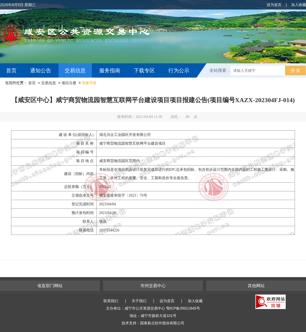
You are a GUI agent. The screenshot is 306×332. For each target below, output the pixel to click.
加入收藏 (298, 5)
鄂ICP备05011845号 (183, 308)
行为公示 (178, 70)
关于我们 (139, 301)
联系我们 (110, 301)
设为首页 (274, 5)
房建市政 (89, 83)
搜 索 (295, 70)
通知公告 (40, 70)
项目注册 (68, 83)
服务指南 (109, 70)
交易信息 (75, 70)
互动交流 (17, 85)
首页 (11, 70)
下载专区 (144, 70)
